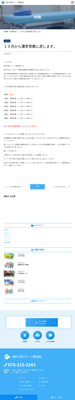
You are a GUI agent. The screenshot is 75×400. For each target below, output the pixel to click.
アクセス (7, 235)
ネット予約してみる (40, 322)
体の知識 (7, 242)
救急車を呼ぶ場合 (23, 264)
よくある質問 (50, 336)
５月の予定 (21, 282)
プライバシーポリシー (28, 389)
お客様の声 (44, 382)
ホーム (24, 378)
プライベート (8, 237)
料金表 (24, 336)
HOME (6, 31)
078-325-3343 (20, 365)
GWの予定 (21, 291)
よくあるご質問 (26, 385)
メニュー (7, 240)
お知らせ (13, 31)
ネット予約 (56, 397)
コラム (6, 232)
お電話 (19, 397)
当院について (45, 378)
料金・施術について (28, 382)
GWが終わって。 (23, 273)
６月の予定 (21, 256)
